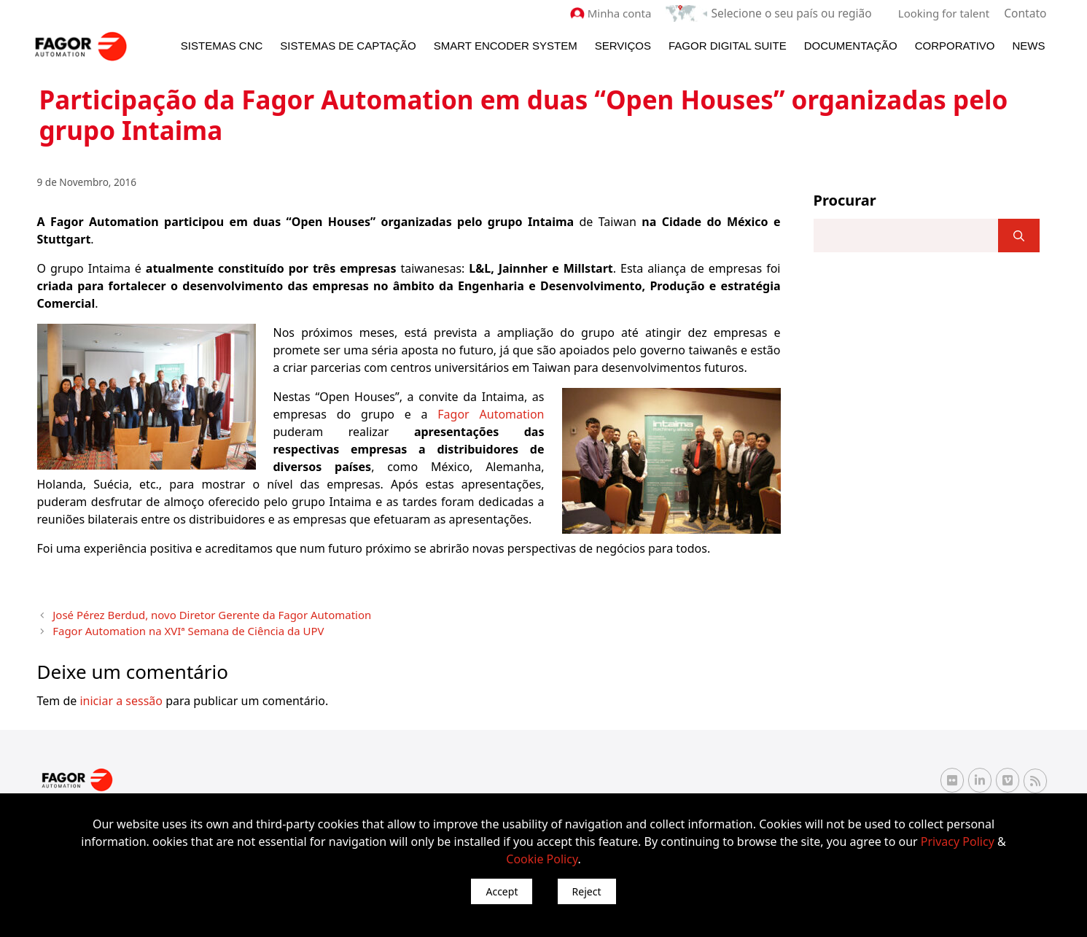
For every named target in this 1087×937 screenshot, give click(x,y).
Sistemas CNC (222, 45)
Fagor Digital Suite (728, 45)
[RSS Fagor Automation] (1035, 777)
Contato (1025, 13)
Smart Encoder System (505, 45)
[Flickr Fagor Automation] (952, 776)
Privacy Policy (957, 841)
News (1029, 45)
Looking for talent (945, 13)
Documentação (850, 45)
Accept (502, 891)
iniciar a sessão (121, 697)
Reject (586, 891)
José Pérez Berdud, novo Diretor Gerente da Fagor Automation (197, 613)
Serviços (623, 45)
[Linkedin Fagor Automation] (979, 776)
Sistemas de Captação (348, 45)
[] (1019, 235)
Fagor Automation (490, 413)
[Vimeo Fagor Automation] (1007, 776)
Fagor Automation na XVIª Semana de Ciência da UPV (175, 627)
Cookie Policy (541, 859)
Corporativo (955, 45)
